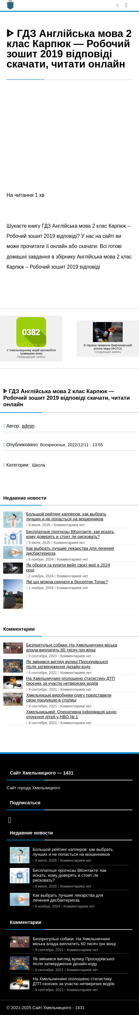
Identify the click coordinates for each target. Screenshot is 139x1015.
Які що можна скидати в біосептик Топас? (67, 581)
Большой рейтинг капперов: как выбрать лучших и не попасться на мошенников (66, 516)
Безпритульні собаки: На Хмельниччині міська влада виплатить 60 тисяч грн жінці (71, 647)
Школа (38, 465)
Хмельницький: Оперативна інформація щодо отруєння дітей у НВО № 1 (71, 714)
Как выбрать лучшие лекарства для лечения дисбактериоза (70, 551)
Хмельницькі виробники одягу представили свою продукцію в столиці (68, 697)
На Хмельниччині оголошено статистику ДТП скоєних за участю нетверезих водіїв (70, 681)
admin (28, 426)
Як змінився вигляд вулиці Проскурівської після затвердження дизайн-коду (67, 664)
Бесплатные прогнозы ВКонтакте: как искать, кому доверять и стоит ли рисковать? (70, 534)
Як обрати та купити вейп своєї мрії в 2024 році (68, 567)
